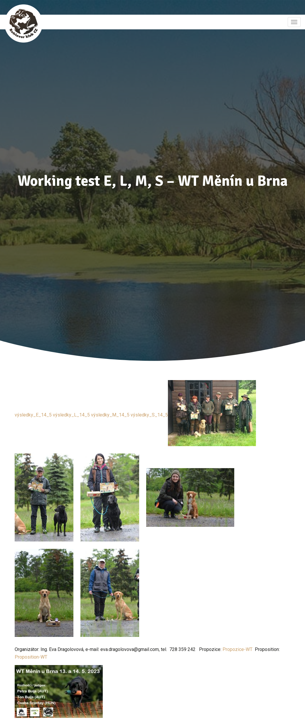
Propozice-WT (237, 649)
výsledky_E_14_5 (33, 415)
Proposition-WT (31, 657)
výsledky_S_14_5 (149, 415)
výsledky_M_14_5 (110, 415)
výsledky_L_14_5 (71, 415)
